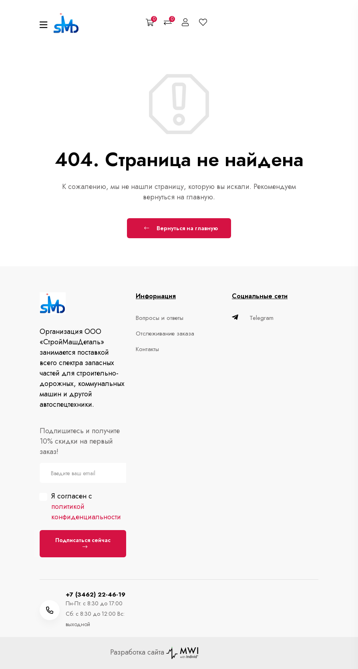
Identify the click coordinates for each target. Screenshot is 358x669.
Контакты (147, 349)
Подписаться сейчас (83, 543)
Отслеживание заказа (165, 333)
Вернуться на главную (181, 228)
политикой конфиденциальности (86, 511)
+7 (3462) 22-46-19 (95, 595)
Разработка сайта (154, 652)
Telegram (253, 317)
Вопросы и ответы (159, 317)
